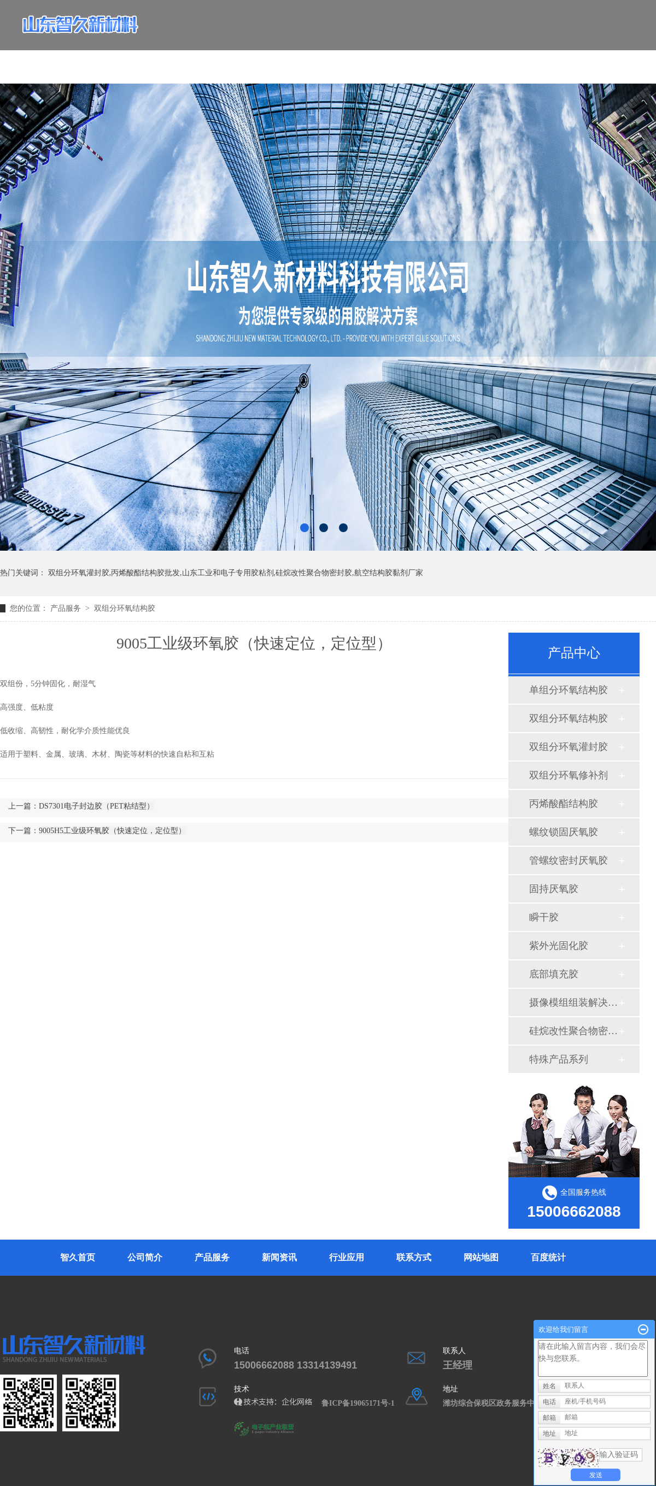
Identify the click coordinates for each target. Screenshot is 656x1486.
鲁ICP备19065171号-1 (361, 1403)
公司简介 (239, 58)
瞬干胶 (544, 917)
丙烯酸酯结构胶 (563, 803)
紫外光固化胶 (558, 945)
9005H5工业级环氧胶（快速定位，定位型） (112, 831)
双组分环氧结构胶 (124, 608)
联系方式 (440, 58)
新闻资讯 (340, 58)
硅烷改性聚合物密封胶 (573, 1030)
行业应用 (390, 58)
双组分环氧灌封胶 (568, 746)
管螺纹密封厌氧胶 (568, 860)
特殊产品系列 (558, 1059)
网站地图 (481, 1257)
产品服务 (289, 58)
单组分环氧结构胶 (568, 690)
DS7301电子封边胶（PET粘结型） (96, 806)
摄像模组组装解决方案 (573, 1002)
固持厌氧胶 (553, 888)
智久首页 (189, 58)
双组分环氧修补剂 (568, 775)
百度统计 (548, 1257)
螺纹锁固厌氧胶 (563, 832)
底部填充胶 (553, 974)
